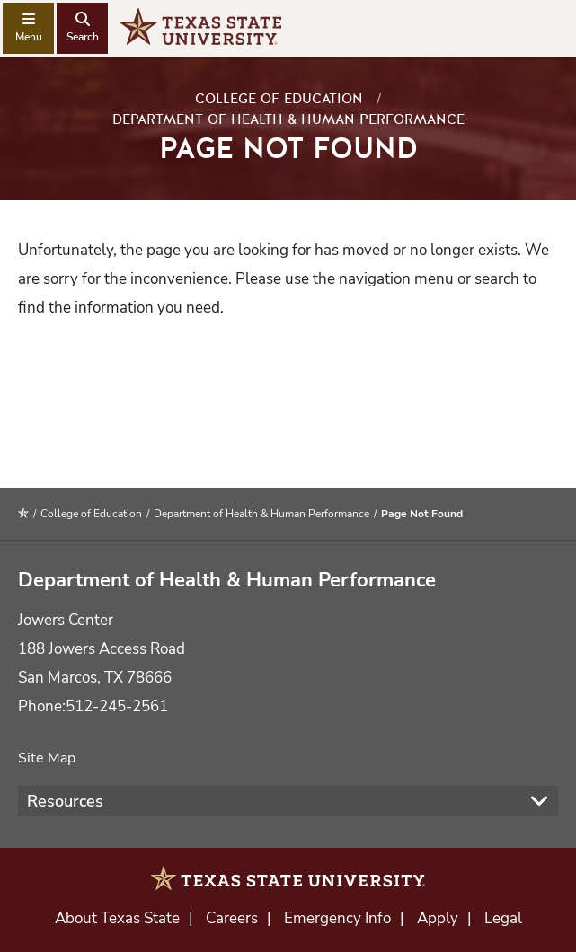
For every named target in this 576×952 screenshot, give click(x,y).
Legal (503, 918)
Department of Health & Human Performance (288, 119)
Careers (232, 918)
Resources (65, 801)
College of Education (279, 99)
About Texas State (117, 918)
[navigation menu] (28, 28)
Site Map (46, 758)
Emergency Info (337, 918)
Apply (437, 918)
